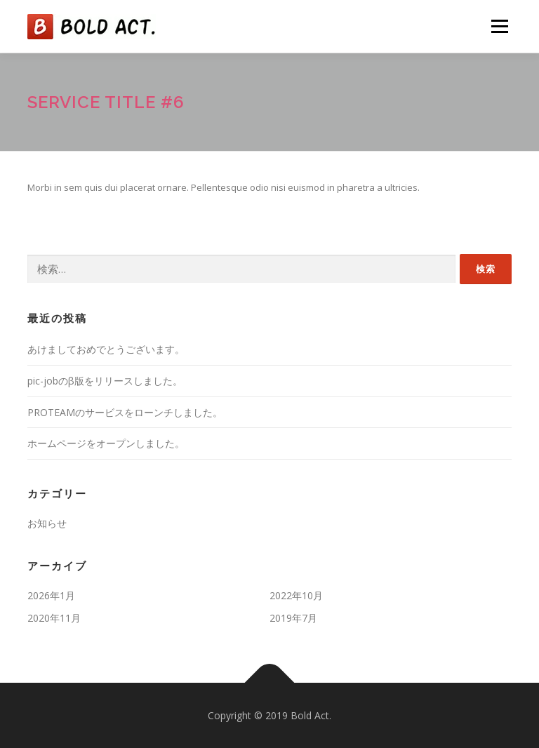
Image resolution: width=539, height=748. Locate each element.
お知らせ (47, 523)
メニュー (499, 26)
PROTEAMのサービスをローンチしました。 (124, 412)
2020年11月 (54, 618)
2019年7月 (293, 618)
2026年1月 (51, 595)
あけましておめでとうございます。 (106, 349)
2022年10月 (296, 595)
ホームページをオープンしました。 (106, 443)
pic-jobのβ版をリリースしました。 (104, 380)
